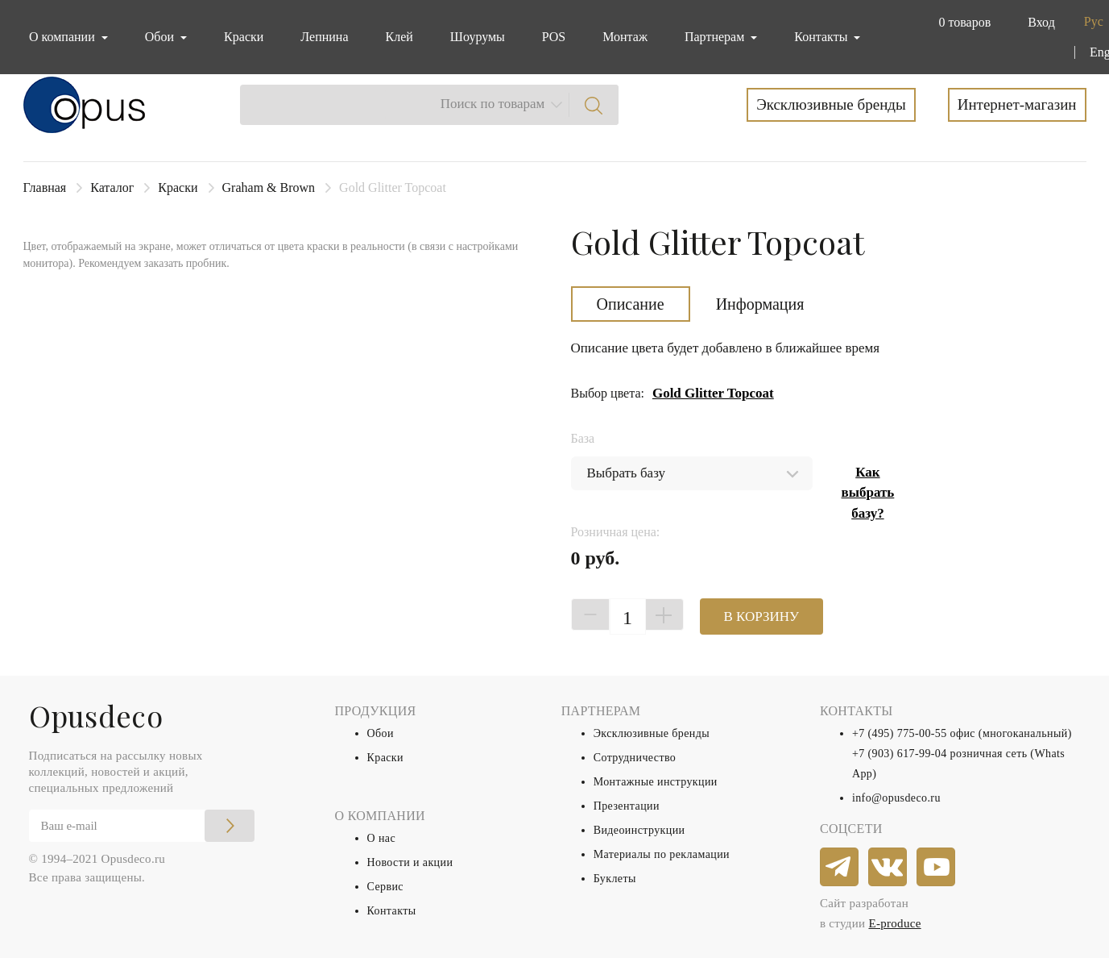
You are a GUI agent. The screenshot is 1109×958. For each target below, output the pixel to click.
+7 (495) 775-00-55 (899, 733)
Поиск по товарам (493, 103)
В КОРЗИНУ (762, 616)
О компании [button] (63, 37)
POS (553, 37)
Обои (380, 733)
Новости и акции (410, 862)
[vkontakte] (888, 868)
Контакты (391, 911)
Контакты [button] (822, 37)
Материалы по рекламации (662, 854)
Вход (1041, 22)
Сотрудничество (635, 758)
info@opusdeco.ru (896, 798)
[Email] (141, 826)
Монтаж (625, 37)
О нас (381, 838)
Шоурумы (477, 37)
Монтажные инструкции (656, 782)
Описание (630, 304)
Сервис (385, 887)
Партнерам (716, 37)
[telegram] (840, 868)
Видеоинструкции (639, 830)
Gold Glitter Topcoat (713, 393)
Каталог (112, 187)
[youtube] (937, 868)
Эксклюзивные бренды (831, 104)
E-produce (894, 923)
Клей (399, 37)
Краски (243, 37)
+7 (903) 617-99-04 (899, 754)
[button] (961, 22)
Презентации (627, 806)
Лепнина (324, 37)
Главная (45, 187)
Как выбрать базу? (868, 492)
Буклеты (615, 879)
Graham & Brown (269, 187)
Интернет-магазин (1017, 104)
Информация (760, 304)
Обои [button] (161, 37)
